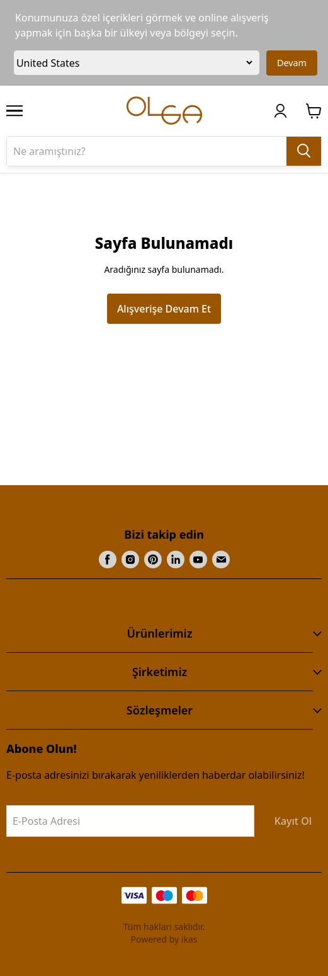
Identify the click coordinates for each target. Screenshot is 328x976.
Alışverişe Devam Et (164, 309)
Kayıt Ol (293, 821)
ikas (189, 939)
